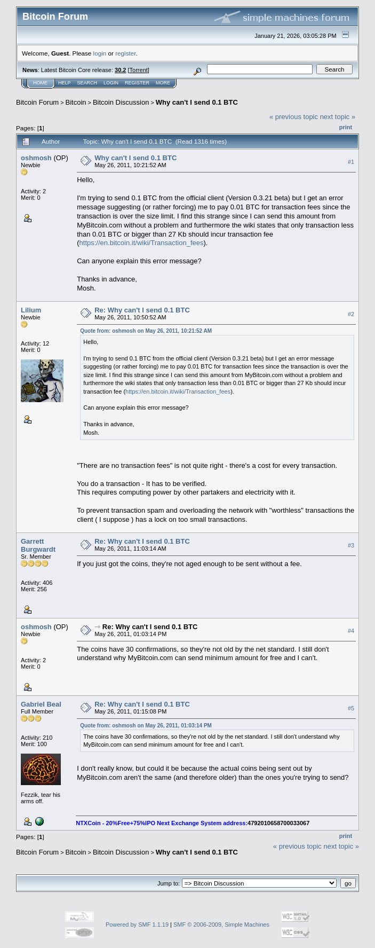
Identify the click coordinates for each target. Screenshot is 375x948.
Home (40, 82)
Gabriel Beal (41, 704)
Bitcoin (76, 102)
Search (87, 82)
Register (137, 82)
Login (110, 82)
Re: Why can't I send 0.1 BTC (142, 310)
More (163, 82)
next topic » (338, 117)
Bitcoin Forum (37, 102)
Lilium (31, 310)
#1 (351, 162)
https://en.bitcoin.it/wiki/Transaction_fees (141, 243)
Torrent (139, 70)
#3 (351, 546)
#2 (351, 314)
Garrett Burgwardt (38, 545)
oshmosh (36, 158)
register (125, 53)
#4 (351, 631)
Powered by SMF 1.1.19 (137, 924)
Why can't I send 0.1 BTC (197, 102)
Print (345, 127)
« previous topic (293, 117)
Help (64, 82)
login (100, 53)
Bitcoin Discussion (121, 102)
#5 (351, 709)
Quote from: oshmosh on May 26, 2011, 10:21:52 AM (146, 331)
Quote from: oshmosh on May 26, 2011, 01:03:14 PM (146, 725)
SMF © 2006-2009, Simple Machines (221, 924)
